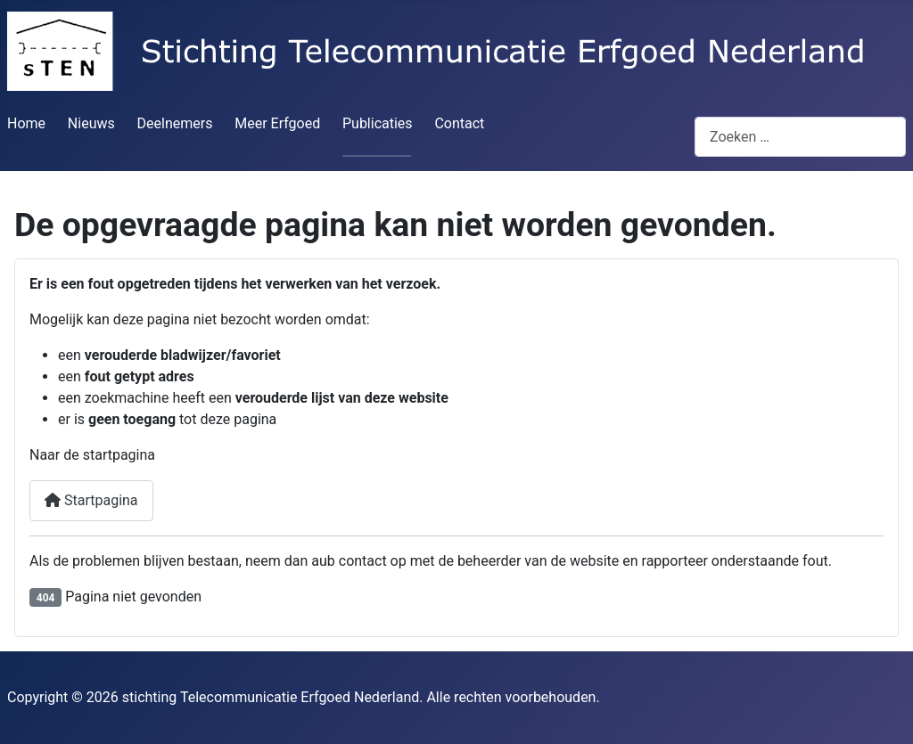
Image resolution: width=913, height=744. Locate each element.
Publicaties (377, 123)
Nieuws (91, 123)
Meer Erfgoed (277, 123)
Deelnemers (175, 123)
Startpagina (91, 500)
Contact (459, 123)
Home (26, 123)
